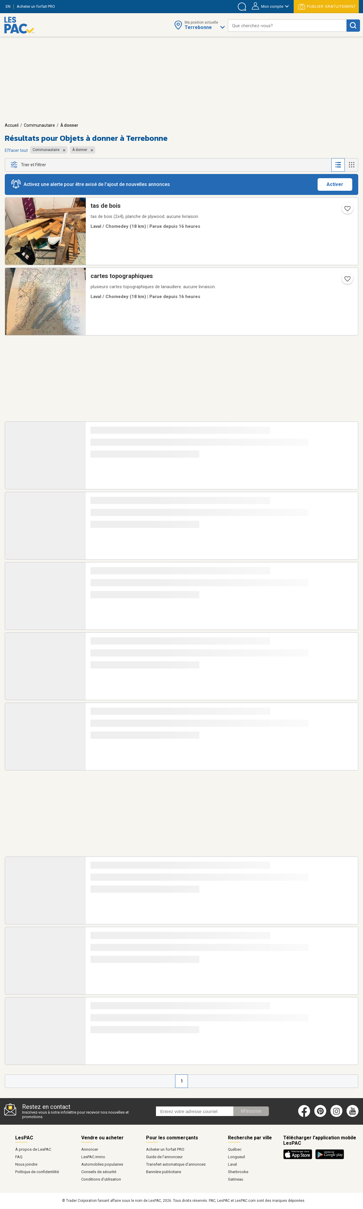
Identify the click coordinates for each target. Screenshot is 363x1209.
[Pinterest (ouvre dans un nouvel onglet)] (320, 1116)
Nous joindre (26, 1164)
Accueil (12, 125)
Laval (232, 1164)
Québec (234, 1149)
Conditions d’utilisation (101, 1179)
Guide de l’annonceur (164, 1157)
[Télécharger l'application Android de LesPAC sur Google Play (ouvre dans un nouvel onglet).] (329, 1158)
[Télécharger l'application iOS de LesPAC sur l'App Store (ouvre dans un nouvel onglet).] (299, 1158)
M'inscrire (251, 1111)
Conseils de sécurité (98, 1172)
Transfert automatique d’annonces (176, 1164)
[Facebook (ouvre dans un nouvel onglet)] (304, 1116)
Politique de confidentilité (37, 1172)
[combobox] (287, 25)
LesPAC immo (93, 1157)
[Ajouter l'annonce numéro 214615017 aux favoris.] (347, 281)
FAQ (18, 1157)
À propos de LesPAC (33, 1149)
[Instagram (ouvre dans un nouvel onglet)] (336, 1116)
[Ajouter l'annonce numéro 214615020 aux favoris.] (347, 210)
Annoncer (89, 1149)
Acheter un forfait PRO (165, 1149)
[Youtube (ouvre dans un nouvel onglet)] (353, 1116)
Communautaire (39, 125)
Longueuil (236, 1157)
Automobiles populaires (102, 1164)
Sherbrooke (238, 1172)
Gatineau (235, 1179)
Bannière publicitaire (163, 1172)
